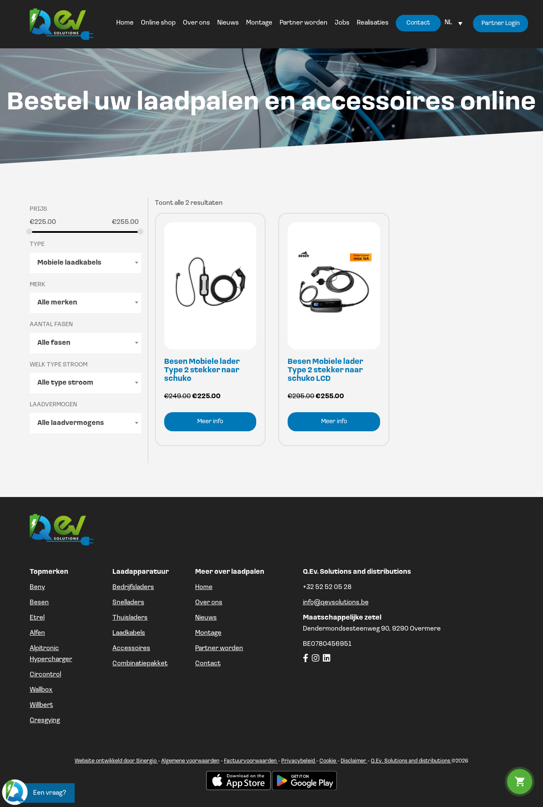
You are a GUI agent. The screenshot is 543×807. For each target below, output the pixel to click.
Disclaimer (354, 761)
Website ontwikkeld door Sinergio (116, 761)
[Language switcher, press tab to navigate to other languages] (453, 22)
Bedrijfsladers (133, 587)
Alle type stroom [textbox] (65, 383)
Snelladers (128, 602)
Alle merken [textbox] (57, 302)
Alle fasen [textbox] (53, 343)
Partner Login (500, 23)
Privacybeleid (298, 761)
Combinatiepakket (140, 663)
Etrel (37, 617)
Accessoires (131, 648)
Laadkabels (128, 633)
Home (204, 587)
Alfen (37, 633)
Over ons (208, 602)
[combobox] (85, 263)
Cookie (328, 761)
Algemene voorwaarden (190, 761)
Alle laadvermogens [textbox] (70, 423)
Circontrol (45, 674)
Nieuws (206, 617)
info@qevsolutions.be (336, 602)
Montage (208, 633)
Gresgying (45, 720)
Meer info (210, 422)
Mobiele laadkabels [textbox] (69, 263)
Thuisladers (130, 617)
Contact (208, 663)
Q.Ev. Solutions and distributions (411, 761)
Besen (39, 602)
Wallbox (41, 690)
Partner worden (219, 648)
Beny (37, 587)
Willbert (41, 705)
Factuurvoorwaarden (251, 761)
